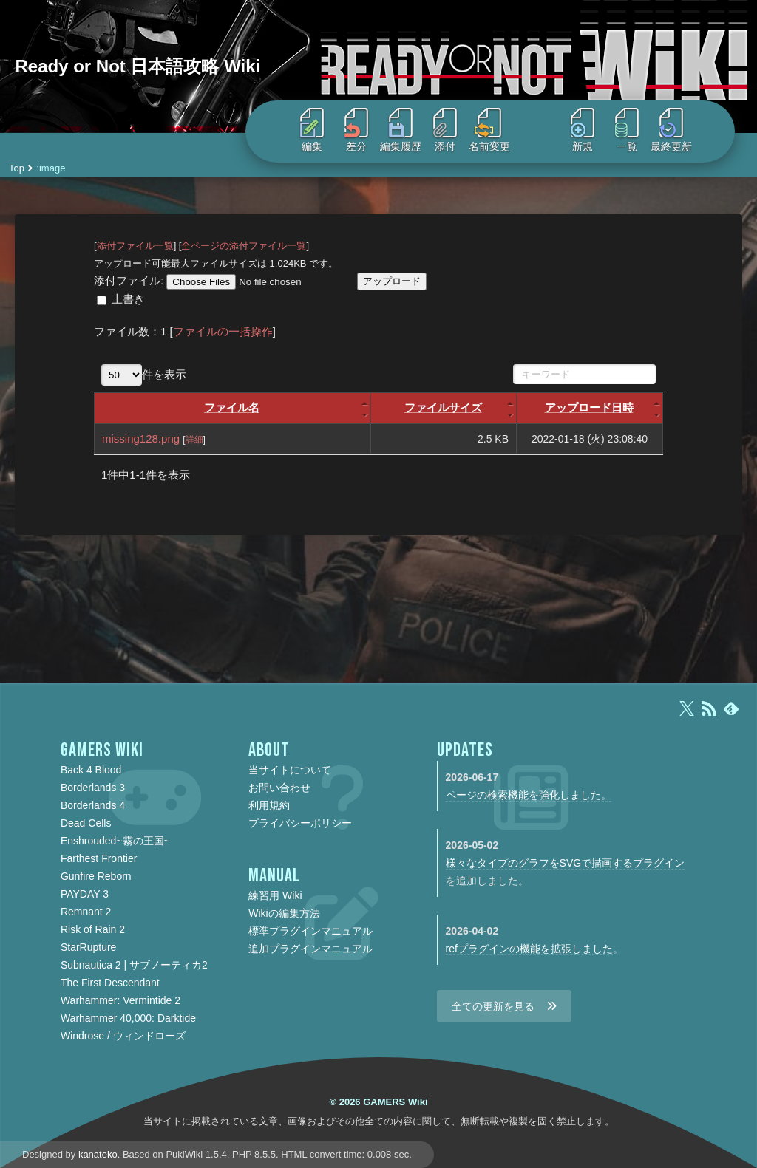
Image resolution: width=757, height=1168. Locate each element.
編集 (312, 130)
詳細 (194, 439)
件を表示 (143, 374)
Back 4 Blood (91, 770)
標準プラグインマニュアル (310, 931)
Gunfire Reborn (96, 876)
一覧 (627, 130)
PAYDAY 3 (85, 894)
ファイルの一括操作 (223, 331)
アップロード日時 (589, 407)
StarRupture (88, 947)
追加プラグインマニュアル (310, 948)
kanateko (98, 1154)
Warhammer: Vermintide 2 (120, 1000)
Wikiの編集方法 (283, 913)
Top (16, 168)
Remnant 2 (86, 912)
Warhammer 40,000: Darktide (128, 1018)
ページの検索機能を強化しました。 (528, 795)
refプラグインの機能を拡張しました (529, 948)
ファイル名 (231, 407)
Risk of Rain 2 (93, 929)
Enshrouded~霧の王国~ (115, 841)
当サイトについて (289, 770)
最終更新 (671, 130)
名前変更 (489, 130)
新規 (582, 130)
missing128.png (141, 438)
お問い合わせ (279, 787)
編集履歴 (400, 130)
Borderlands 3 (93, 787)
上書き (128, 299)
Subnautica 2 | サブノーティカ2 (134, 965)
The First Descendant (110, 982)
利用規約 (269, 805)
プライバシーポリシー (300, 823)
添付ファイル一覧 (135, 245)
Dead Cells (86, 823)
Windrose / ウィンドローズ (123, 1036)
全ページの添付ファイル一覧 (243, 245)
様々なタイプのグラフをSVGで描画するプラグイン (565, 863)
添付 (445, 130)
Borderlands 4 (93, 805)
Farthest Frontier (99, 858)
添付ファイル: (128, 280)
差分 (356, 130)
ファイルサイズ (443, 407)
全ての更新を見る (493, 1006)
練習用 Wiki (275, 895)
